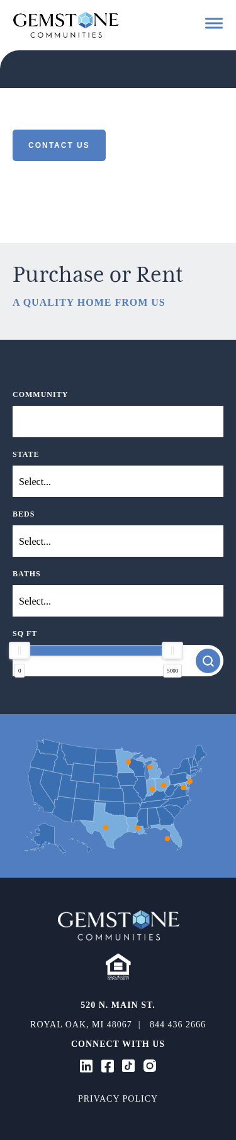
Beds (24, 514)
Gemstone (66, 24)
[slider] (19, 650)
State (26, 454)
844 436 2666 (178, 1024)
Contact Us (59, 145)
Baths (27, 573)
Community (40, 394)
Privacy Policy (118, 1099)
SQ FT (25, 633)
